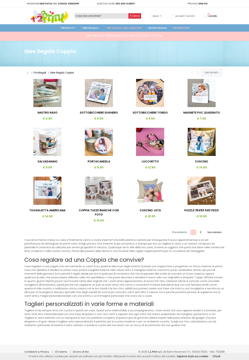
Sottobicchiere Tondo (150, 113)
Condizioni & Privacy (37, 351)
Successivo (214, 232)
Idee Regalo (90, 28)
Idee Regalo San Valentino (123, 28)
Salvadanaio (47, 161)
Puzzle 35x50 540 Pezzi (201, 210)
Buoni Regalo (157, 28)
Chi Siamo (61, 351)
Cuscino (201, 161)
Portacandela (99, 161)
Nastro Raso (47, 113)
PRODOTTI (68, 28)
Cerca (135, 16)
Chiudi (216, 356)
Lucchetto (150, 161)
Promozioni (180, 28)
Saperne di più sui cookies (192, 356)
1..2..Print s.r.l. (155, 351)
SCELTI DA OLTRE (116, 3)
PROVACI (198, 3)
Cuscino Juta (150, 210)
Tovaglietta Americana (47, 210)
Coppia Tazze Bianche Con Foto (99, 212)
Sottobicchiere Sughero (99, 113)
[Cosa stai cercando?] (101, 16)
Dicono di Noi (81, 351)
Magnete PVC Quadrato (201, 113)
